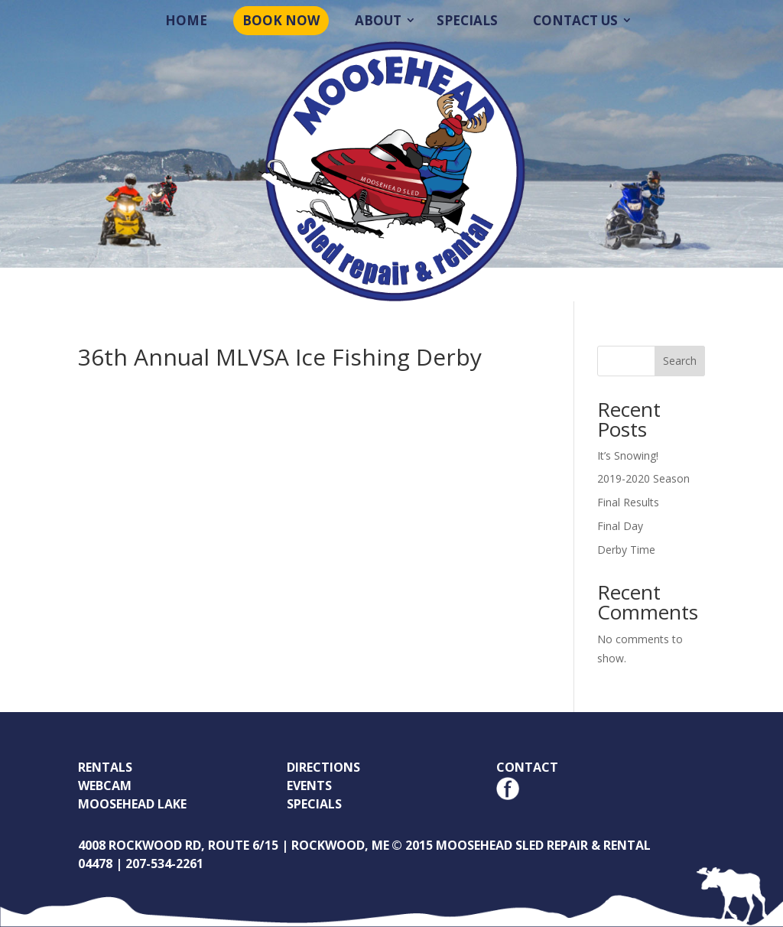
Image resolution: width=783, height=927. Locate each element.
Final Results (628, 502)
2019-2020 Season (643, 478)
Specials (467, 20)
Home (186, 20)
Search (680, 360)
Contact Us (575, 20)
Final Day (620, 526)
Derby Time (626, 549)
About (378, 20)
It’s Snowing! (627, 455)
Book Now (281, 20)
